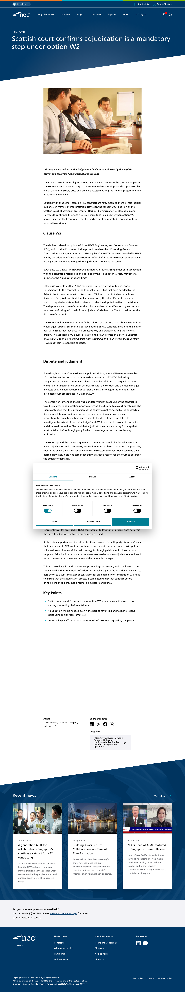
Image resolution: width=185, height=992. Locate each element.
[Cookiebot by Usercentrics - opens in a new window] (137, 468)
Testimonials (60, 954)
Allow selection (92, 522)
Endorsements (61, 959)
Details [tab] (92, 477)
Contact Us (141, 4)
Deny (54, 522)
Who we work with (63, 948)
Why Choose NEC (46, 14)
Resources (96, 14)
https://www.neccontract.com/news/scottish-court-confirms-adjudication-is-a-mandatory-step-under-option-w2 (110, 742)
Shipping (99, 948)
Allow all (131, 522)
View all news (163, 796)
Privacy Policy (137, 978)
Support (112, 14)
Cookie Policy (101, 954)
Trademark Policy (164, 978)
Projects (81, 14)
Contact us (59, 943)
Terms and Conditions (106, 943)
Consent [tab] (53, 477)
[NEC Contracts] (21, 14)
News (125, 14)
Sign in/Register (163, 4)
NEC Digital (140, 14)
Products (65, 14)
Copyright (150, 978)
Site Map (99, 959)
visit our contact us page (64, 913)
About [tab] (132, 477)
